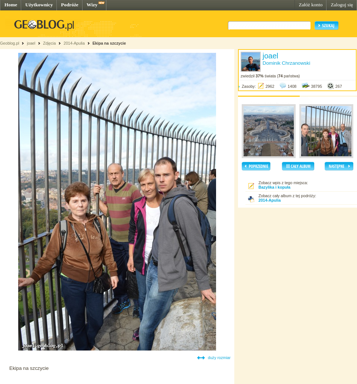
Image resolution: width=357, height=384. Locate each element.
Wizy (92, 4)
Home (10, 4)
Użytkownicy (39, 4)
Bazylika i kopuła (274, 187)
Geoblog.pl (9, 43)
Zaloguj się (342, 4)
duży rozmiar (219, 357)
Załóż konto (310, 4)
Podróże (69, 4)
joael (31, 43)
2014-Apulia (74, 43)
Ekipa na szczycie (109, 43)
